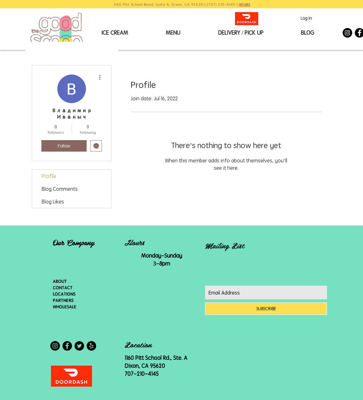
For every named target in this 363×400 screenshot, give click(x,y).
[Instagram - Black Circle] (347, 33)
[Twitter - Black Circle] (79, 346)
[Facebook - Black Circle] (67, 346)
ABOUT (60, 281)
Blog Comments (60, 188)
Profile (49, 176)
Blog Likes (53, 201)
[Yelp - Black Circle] (91, 346)
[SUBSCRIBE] (266, 308)
